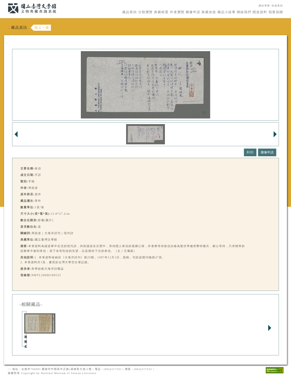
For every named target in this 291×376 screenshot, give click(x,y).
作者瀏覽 (177, 12)
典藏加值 (208, 12)
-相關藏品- (31, 304)
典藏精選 (161, 12)
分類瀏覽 (145, 12)
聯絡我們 (244, 12)
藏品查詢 (129, 12)
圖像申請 (193, 12)
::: (5, 2)
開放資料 (260, 12)
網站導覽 (264, 5)
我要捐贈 (276, 12)
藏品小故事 (226, 12)
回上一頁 (42, 27)
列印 (250, 152)
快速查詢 (277, 5)
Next (270, 328)
